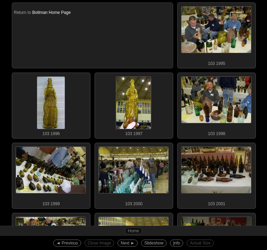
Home (133, 230)
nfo (176, 243)
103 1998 (216, 104)
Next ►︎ (128, 243)
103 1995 (216, 34)
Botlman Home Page (51, 12)
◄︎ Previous (67, 243)
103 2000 (133, 174)
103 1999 (50, 174)
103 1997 (133, 104)
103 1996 (50, 104)
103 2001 (216, 174)
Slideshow (153, 243)
